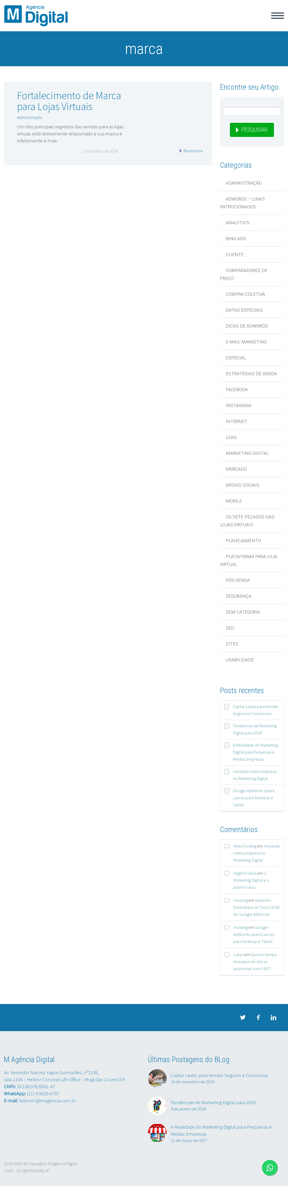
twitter (243, 1017)
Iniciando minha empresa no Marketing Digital (255, 775)
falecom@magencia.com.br (47, 1100)
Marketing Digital (247, 453)
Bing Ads (236, 238)
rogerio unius (245, 873)
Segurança (239, 596)
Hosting (241, 900)
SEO (230, 628)
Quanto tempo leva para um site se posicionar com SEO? (255, 961)
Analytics (237, 222)
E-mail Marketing (246, 341)
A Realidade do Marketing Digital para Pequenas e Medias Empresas (255, 752)
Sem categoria (243, 612)
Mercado (236, 469)
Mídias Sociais (242, 485)
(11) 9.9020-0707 (43, 1093)
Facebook (237, 389)
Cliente (235, 254)
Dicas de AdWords (247, 326)
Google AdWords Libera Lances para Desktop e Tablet (254, 798)
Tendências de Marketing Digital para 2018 (255, 729)
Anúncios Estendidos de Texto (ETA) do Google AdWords (256, 907)
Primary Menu (277, 15)
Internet (236, 421)
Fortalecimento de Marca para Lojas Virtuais (69, 101)
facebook (258, 1017)
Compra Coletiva (245, 294)
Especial (236, 357)
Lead (231, 437)
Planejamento (243, 540)
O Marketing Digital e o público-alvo (251, 880)
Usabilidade (240, 659)
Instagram (238, 405)
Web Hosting (245, 846)
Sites (232, 643)
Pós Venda (238, 580)
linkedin (274, 1017)
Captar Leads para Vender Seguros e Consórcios (255, 710)
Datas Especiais (244, 310)
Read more (193, 151)
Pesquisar (254, 129)
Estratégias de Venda (251, 373)
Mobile (234, 501)
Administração (29, 117)
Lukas (238, 954)
